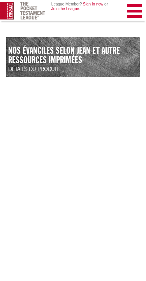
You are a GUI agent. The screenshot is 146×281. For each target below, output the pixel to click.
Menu (135, 12)
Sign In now (93, 4)
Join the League (65, 9)
